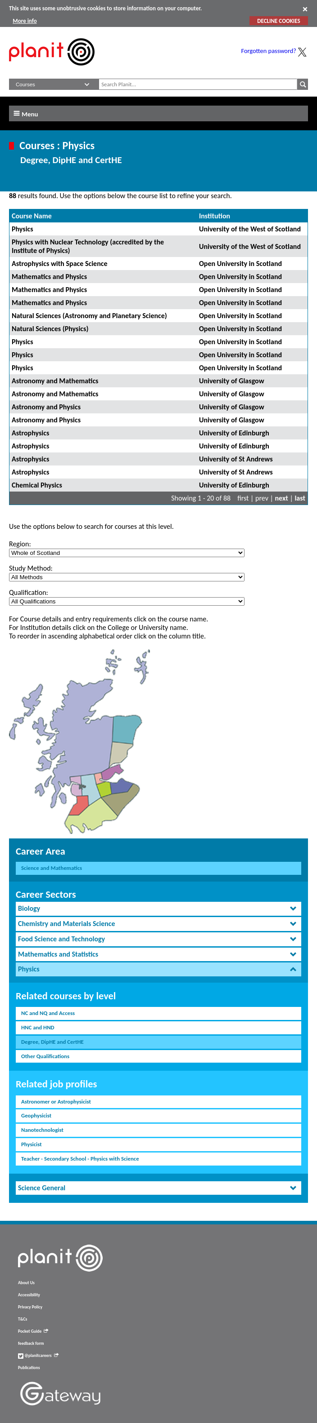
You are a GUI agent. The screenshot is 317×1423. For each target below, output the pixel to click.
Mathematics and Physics (49, 276)
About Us (26, 1283)
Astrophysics (30, 433)
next (281, 498)
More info (24, 21)
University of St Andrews (236, 459)
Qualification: (28, 592)
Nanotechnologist (42, 1129)
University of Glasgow (231, 381)
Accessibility (29, 1295)
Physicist (31, 1144)
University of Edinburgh (234, 433)
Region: (20, 544)
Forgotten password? (268, 51)
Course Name (32, 216)
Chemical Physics (37, 485)
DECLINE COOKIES (278, 21)
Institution (214, 216)
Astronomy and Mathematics (55, 381)
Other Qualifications (45, 1056)
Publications (29, 1367)
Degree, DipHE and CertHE (52, 1041)
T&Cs (22, 1319)
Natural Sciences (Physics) (50, 328)
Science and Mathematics (51, 867)
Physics (22, 229)
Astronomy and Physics (46, 407)
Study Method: (31, 568)
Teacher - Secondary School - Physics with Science (80, 1158)
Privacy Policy (30, 1307)
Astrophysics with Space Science (60, 263)
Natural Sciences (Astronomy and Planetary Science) (89, 315)
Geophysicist (36, 1115)
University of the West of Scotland (250, 229)
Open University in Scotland (240, 263)
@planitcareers (38, 1355)
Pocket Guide (33, 1331)
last (299, 498)
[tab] (158, 909)
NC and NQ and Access (48, 1013)
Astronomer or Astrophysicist (56, 1101)
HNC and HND (37, 1027)
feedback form (31, 1343)
